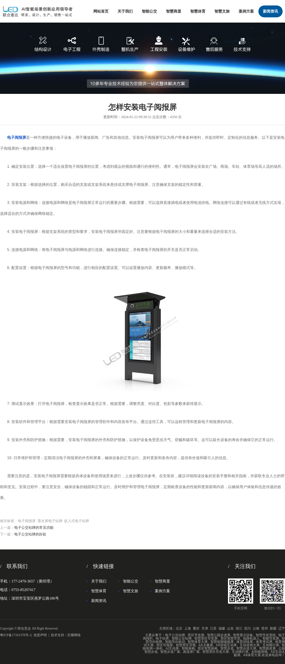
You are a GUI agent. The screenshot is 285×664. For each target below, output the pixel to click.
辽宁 (281, 628)
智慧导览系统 (266, 635)
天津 (204, 628)
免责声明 (40, 635)
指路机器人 (251, 638)
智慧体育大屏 (198, 642)
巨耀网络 (74, 635)
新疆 (273, 628)
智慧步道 (227, 648)
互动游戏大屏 (250, 645)
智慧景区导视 (186, 645)
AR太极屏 (205, 645)
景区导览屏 (196, 635)
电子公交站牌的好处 (30, 534)
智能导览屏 (270, 638)
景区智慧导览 (230, 638)
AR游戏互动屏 (226, 645)
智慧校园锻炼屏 (222, 642)
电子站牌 (162, 638)
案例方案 (246, 11)
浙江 (239, 628)
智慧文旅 (222, 11)
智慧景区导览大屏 (215, 652)
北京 (179, 628)
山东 (230, 628)
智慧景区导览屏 (206, 638)
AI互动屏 (172, 648)
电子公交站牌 (175, 635)
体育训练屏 (244, 642)
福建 (221, 628)
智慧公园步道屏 (218, 635)
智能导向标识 (175, 642)
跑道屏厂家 (191, 652)
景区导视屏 (164, 645)
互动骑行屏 (270, 645)
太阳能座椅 (259, 652)
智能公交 (149, 11)
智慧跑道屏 (267, 648)
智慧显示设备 (243, 635)
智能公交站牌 (182, 638)
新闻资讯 (270, 11)
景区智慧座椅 (208, 648)
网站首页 (101, 11)
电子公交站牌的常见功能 (33, 527)
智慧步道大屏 (246, 648)
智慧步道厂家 (170, 652)
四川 (247, 628)
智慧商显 (173, 11)
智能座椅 (188, 648)
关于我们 (125, 11)
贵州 (264, 628)
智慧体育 (197, 11)
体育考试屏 (264, 642)
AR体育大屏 (252, 655)
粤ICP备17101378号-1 (15, 635)
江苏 (213, 628)
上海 (187, 628)
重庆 (196, 628)
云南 (256, 628)
